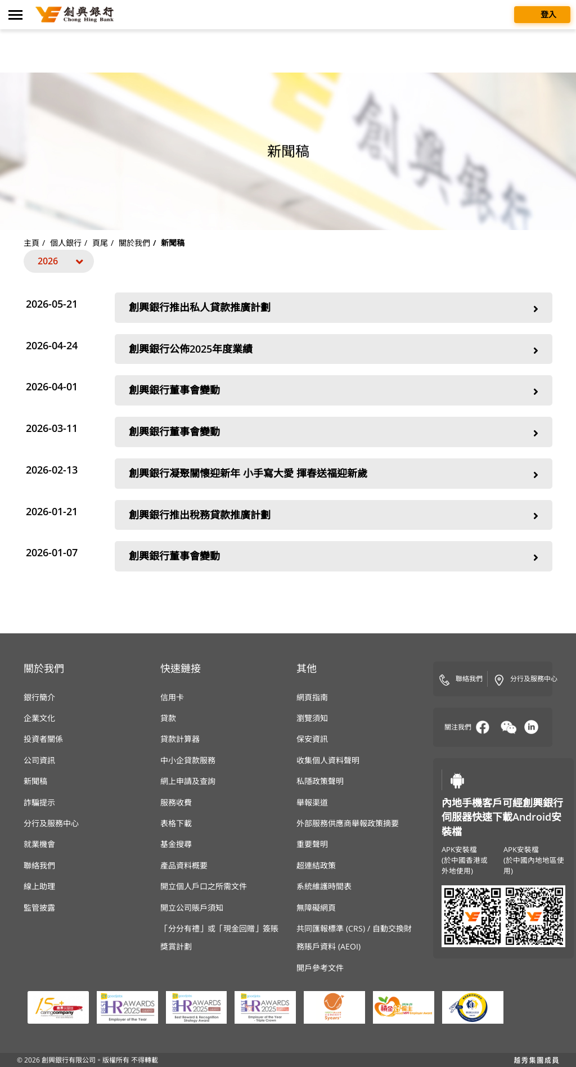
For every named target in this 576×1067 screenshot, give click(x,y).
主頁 (31, 242)
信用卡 (172, 697)
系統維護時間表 (324, 886)
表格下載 (176, 823)
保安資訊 (312, 738)
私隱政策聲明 (320, 781)
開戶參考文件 (320, 967)
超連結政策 (316, 865)
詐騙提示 (39, 802)
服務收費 (176, 802)
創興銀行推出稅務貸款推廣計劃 (333, 516)
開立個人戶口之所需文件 (203, 886)
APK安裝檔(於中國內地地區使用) (533, 860)
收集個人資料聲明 (327, 760)
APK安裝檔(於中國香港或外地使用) (465, 860)
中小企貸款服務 (187, 760)
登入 (542, 14)
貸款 (168, 718)
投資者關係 (43, 738)
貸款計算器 (180, 738)
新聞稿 (35, 781)
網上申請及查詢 (187, 781)
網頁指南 (312, 697)
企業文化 (39, 718)
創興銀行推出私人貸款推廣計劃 (333, 308)
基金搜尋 (176, 844)
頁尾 (100, 242)
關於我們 (134, 242)
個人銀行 (66, 242)
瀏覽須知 (312, 718)
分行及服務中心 (51, 823)
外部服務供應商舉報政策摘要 (347, 823)
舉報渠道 (312, 802)
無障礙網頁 (316, 907)
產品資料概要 (184, 865)
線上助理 (39, 886)
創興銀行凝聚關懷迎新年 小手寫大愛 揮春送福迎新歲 (333, 474)
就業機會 (39, 844)
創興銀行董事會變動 (333, 391)
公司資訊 (39, 760)
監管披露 (39, 907)
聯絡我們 (39, 865)
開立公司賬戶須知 (191, 907)
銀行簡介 (39, 697)
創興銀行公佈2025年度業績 (333, 350)
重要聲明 (312, 844)
